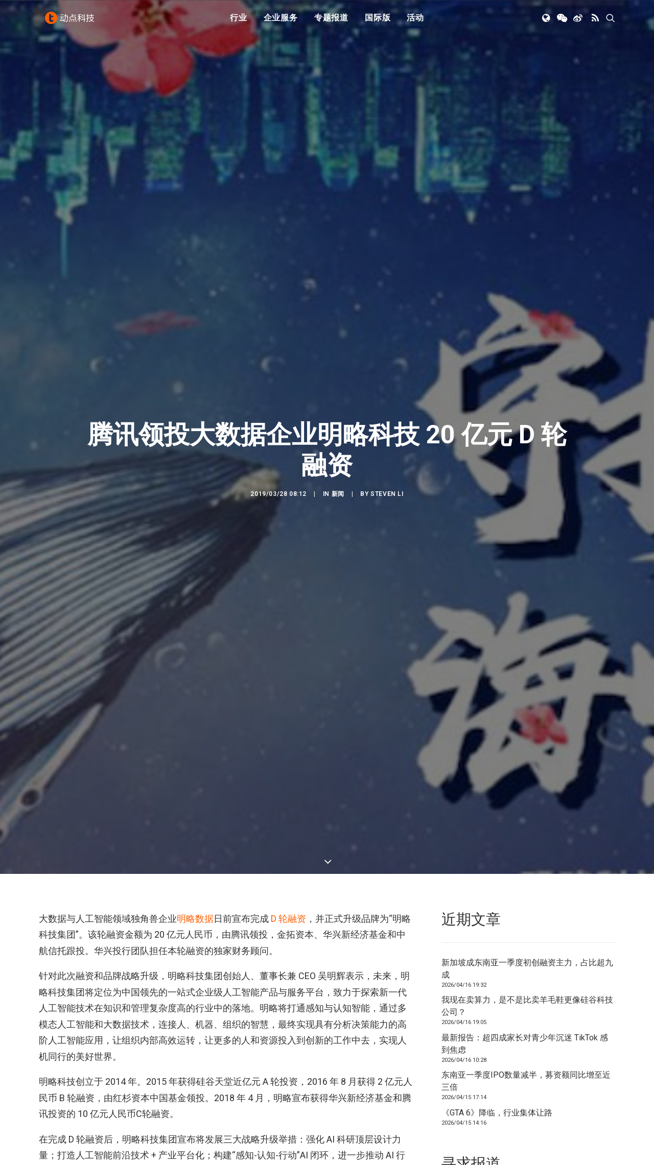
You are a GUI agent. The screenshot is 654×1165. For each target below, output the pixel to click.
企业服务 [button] (281, 22)
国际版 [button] (377, 22)
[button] (547, 22)
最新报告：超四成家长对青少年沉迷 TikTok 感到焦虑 (524, 1044)
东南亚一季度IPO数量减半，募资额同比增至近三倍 (526, 1081)
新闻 (338, 493)
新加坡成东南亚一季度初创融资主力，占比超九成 (527, 969)
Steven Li (386, 493)
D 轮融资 (288, 918)
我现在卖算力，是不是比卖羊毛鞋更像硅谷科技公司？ (527, 1006)
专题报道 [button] (331, 22)
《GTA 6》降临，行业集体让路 (496, 1113)
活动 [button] (415, 22)
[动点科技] (71, 22)
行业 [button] (238, 22)
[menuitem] (238, 22)
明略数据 (195, 918)
